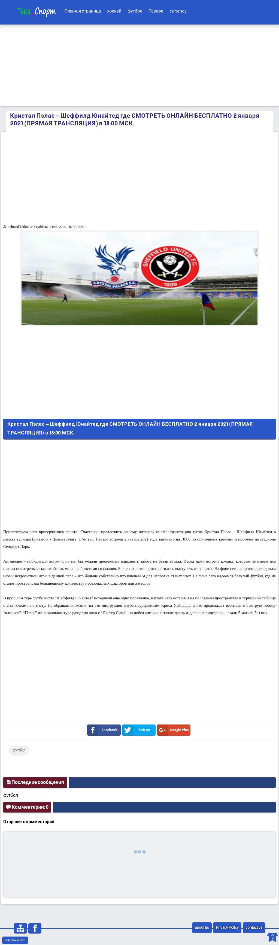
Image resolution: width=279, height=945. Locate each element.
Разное (155, 11)
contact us (253, 927)
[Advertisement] (139, 67)
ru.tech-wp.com (15, 940)
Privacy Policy (227, 927)
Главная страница (82, 11)
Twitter (137, 730)
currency (178, 11)
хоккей (114, 11)
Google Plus (174, 730)
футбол (135, 11)
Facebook (103, 730)
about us (202, 927)
